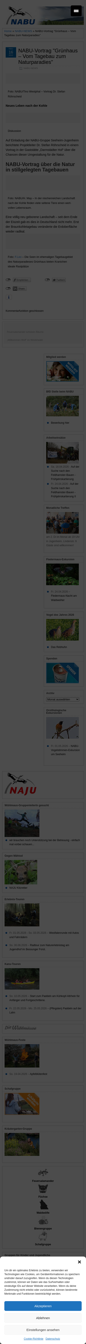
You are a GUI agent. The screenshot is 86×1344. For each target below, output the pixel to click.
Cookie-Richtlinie (33, 1338)
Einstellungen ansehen (43, 1330)
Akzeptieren (43, 1306)
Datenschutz (53, 1338)
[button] (79, 1262)
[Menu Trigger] (76, 10)
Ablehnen (43, 1318)
